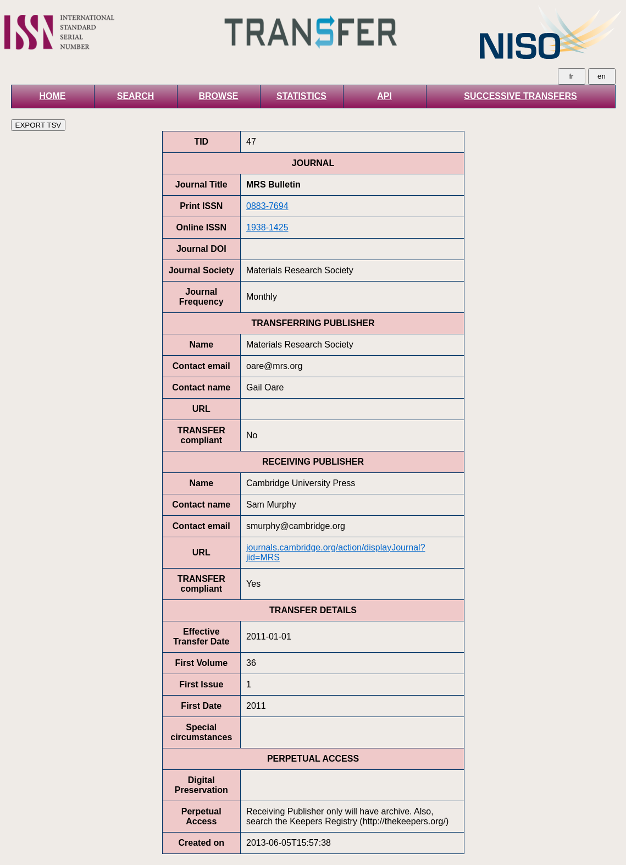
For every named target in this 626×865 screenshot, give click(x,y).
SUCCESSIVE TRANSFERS (520, 96)
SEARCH (135, 96)
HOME (53, 96)
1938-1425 (267, 227)
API (384, 96)
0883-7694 (267, 206)
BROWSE (219, 96)
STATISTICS (301, 96)
